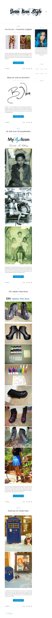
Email (46, 72)
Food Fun (18, 507)
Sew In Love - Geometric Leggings (18, 29)
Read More (42, 54)
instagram (46, 67)
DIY (18, 288)
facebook (37, 67)
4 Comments (7, 68)
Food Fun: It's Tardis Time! (18, 511)
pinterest (37, 72)
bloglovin (41, 72)
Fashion (18, 26)
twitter (41, 67)
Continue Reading (18, 62)
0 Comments (7, 122)
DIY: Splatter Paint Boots (18, 291)
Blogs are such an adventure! (18, 77)
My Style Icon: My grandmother (18, 131)
